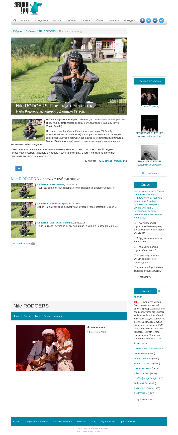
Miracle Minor (154, 136)
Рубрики (17, 31)
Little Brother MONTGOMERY (149, 348)
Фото (37, 316)
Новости (25, 20)
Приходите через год (71, 105)
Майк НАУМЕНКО (143, 388)
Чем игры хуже (58, 203)
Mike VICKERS (142, 373)
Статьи (27, 316)
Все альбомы (149, 173)
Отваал (145, 106)
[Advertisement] (87, 7)
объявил (84, 119)
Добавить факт (145, 399)
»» (114, 187)
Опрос (145, 184)
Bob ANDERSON (143, 358)
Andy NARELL (141, 383)
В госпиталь (57, 184)
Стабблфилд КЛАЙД (145, 378)
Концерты (41, 20)
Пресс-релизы (127, 421)
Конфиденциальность (36, 421)
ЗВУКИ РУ (120, 161)
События (31, 31)
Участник (59, 316)
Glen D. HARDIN (142, 368)
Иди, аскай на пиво (61, 222)
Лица (57, 20)
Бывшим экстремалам (149, 164)
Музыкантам (108, 421)
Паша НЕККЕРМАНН (149, 161)
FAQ (93, 421)
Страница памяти (62, 421)
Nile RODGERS (47, 31)
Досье (16, 316)
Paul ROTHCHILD (143, 363)
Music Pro (113, 20)
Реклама (81, 421)
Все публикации (24, 243)
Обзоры (99, 20)
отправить (145, 277)
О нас (16, 421)
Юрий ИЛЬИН (105, 161)
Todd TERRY (140, 393)
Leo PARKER (141, 353)
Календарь (130, 20)
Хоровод (153, 106)
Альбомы (71, 20)
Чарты (85, 20)
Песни (46, 316)
